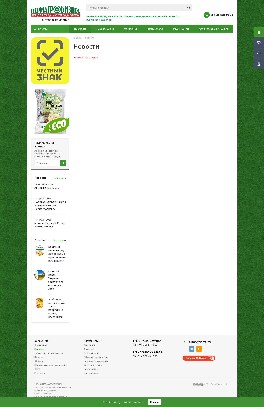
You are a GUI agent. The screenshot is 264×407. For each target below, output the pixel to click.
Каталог (43, 29)
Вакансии (39, 357)
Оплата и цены (92, 353)
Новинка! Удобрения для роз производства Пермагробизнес (50, 205)
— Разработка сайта (211, 384)
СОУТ (37, 369)
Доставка (89, 349)
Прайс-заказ (155, 29)
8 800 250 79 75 (222, 14)
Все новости (59, 178)
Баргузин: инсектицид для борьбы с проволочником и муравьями (58, 253)
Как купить (89, 345)
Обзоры (38, 361)
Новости (80, 29)
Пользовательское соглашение (51, 365)
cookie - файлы (133, 402)
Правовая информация (96, 361)
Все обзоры (60, 240)
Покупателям (105, 29)
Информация (92, 340)
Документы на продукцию (48, 353)
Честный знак (91, 373)
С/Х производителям (213, 29)
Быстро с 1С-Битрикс (197, 358)
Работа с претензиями (96, 357)
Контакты (130, 29)
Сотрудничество (93, 365)
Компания (41, 340)
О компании (181, 29)
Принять (155, 402)
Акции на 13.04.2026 (46, 187)
